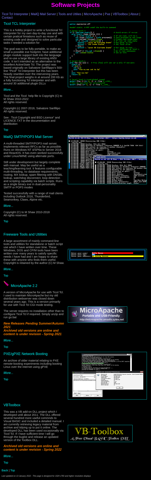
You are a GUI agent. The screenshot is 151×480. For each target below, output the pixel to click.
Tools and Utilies (69, 14)
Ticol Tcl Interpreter (15, 14)
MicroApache (93, 14)
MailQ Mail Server (43, 14)
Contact (7, 17)
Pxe (107, 14)
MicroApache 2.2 (24, 286)
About (134, 14)
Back (5, 470)
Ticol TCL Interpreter (20, 24)
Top (6, 129)
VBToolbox (120, 14)
